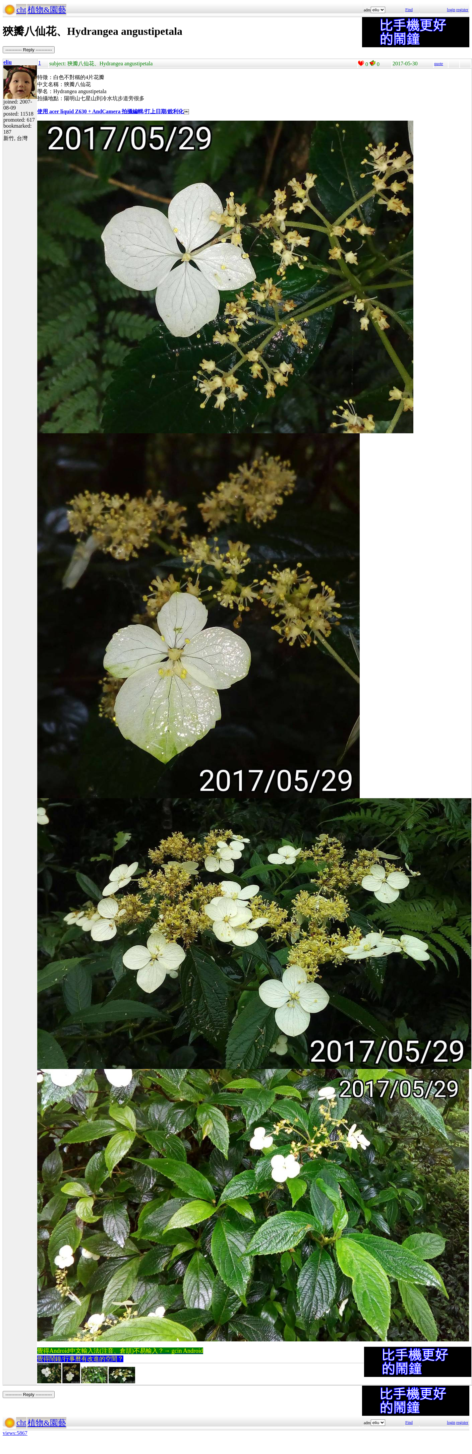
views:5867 (15, 1433)
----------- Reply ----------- (28, 49)
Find (409, 9)
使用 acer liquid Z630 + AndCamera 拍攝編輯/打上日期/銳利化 (110, 111)
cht (21, 9)
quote (438, 63)
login (451, 9)
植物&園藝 (46, 9)
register (462, 9)
